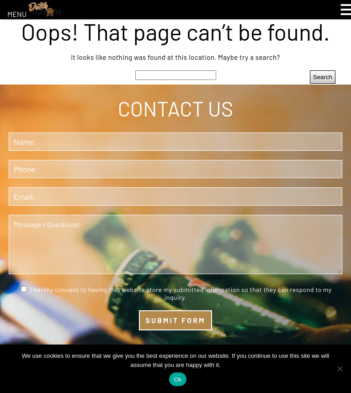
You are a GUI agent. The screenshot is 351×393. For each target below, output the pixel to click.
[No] (339, 368)
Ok (177, 379)
